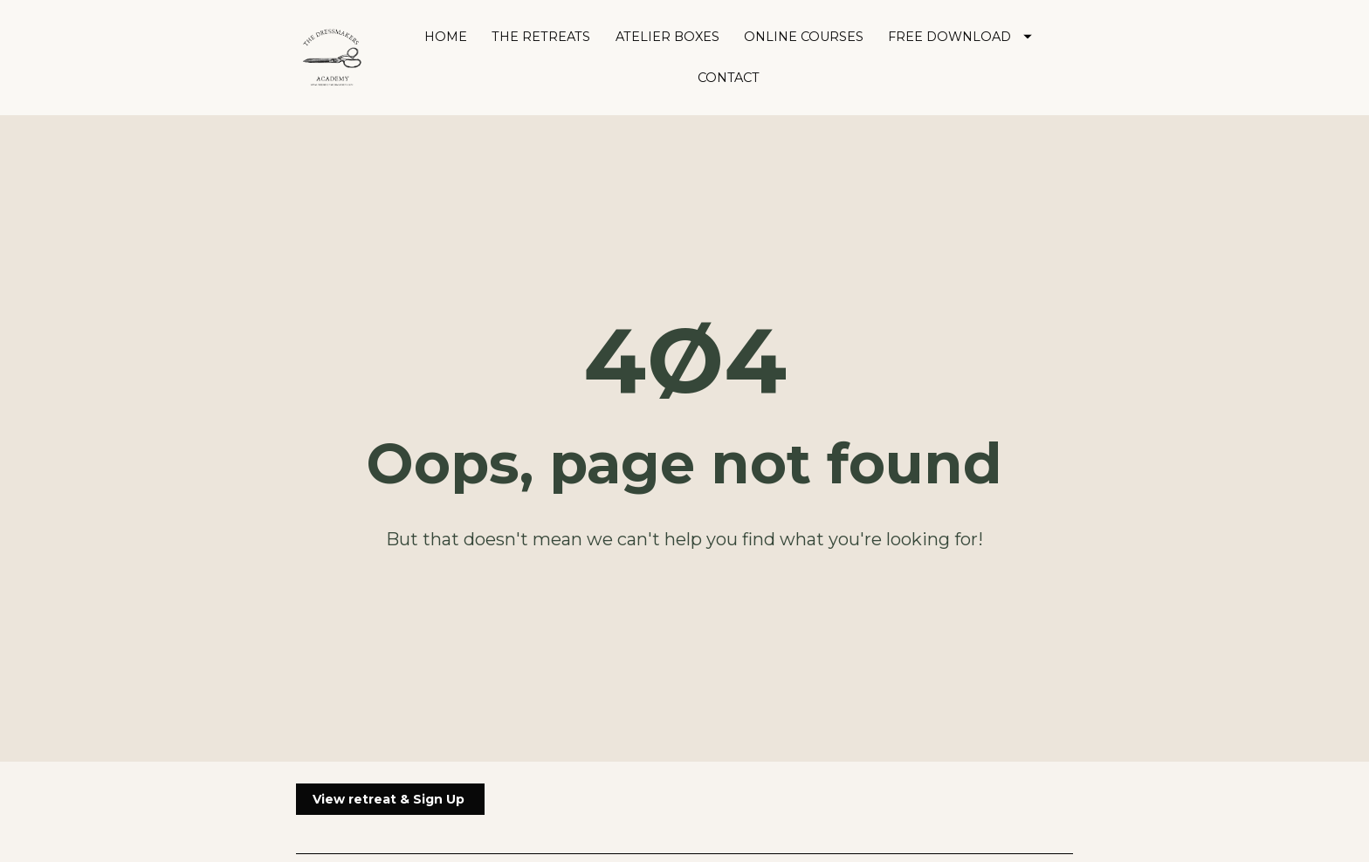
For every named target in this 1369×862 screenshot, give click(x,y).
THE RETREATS (541, 36)
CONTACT (729, 78)
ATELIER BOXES (667, 36)
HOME (445, 36)
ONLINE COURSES (803, 36)
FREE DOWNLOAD (960, 36)
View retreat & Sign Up (390, 762)
